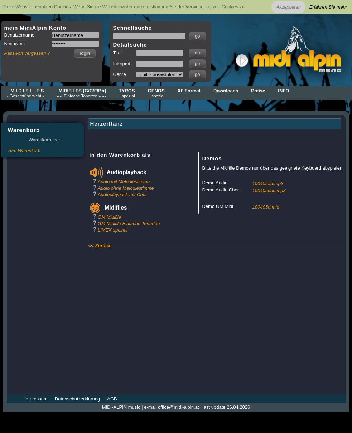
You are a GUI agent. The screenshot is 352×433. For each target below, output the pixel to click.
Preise (258, 90)
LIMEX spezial (112, 230)
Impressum (36, 399)
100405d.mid (265, 207)
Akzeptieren (288, 7)
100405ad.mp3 (268, 183)
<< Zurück (99, 245)
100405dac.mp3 (269, 190)
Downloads (225, 90)
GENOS (156, 93)
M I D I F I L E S (25, 93)
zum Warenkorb (24, 150)
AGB (112, 399)
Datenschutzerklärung (77, 399)
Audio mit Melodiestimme (124, 181)
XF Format (189, 90)
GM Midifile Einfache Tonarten (129, 223)
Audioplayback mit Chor (122, 194)
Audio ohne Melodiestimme (126, 188)
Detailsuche (130, 45)
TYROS (127, 93)
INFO (283, 90)
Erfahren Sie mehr (328, 7)
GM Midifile (109, 217)
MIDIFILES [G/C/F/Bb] (81, 93)
